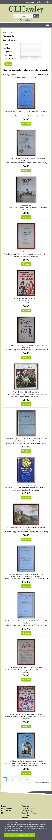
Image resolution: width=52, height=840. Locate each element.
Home (5, 32)
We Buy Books (6, 808)
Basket (39, 2)
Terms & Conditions (29, 813)
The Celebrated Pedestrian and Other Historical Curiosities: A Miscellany (26, 346)
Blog (2, 813)
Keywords (8, 52)
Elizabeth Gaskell (26, 252)
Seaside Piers (26, 205)
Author (7, 48)
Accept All (9, 835)
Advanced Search (26, 20)
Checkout (47, 2)
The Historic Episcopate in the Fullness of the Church (26, 668)
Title (6, 44)
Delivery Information (29, 808)
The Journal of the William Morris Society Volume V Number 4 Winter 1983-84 (26, 159)
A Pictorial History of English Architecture (26, 392)
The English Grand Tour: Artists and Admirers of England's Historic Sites (26, 528)
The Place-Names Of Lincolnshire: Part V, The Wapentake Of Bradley (26, 622)
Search (11, 32)
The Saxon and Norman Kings (26, 485)
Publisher (8, 55)
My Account (30, 2)
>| (27, 779)
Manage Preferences (25, 835)
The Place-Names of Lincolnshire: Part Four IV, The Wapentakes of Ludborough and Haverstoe (26, 575)
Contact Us (26, 815)
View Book (26, 124)
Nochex (25, 818)
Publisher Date (10, 59)
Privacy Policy (27, 811)
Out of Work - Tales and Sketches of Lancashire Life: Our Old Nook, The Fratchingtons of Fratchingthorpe (26, 440)
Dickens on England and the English (26, 298)
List (11, 75)
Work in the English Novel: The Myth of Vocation (26, 761)
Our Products (6, 811)
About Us (25, 806)
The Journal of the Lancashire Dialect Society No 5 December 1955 (26, 113)
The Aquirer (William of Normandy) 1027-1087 (26, 714)
